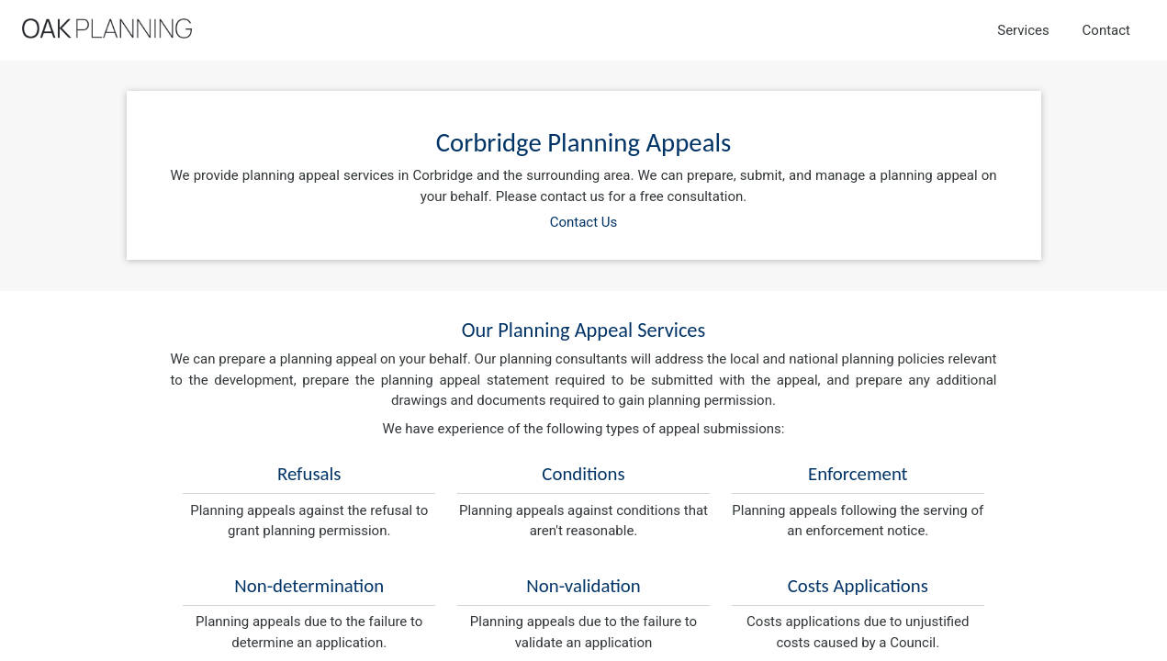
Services (1023, 30)
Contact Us (584, 222)
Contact (1106, 30)
